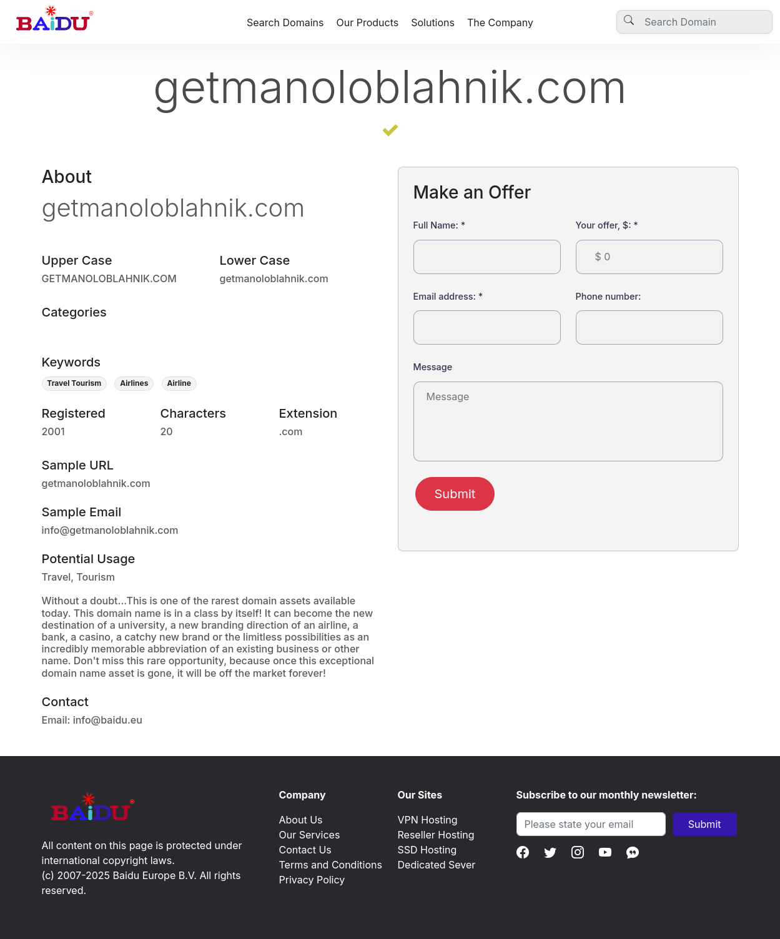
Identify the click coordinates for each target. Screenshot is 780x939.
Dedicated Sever (437, 864)
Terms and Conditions (330, 864)
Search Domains (285, 22)
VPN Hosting (428, 820)
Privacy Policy (312, 879)
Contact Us (305, 849)
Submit (455, 493)
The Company (500, 22)
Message (433, 366)
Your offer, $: (607, 225)
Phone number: (608, 296)
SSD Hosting (427, 849)
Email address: (448, 296)
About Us (301, 820)
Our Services (309, 834)
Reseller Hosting (436, 834)
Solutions (433, 22)
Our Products (367, 22)
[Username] (694, 22)
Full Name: (439, 225)
